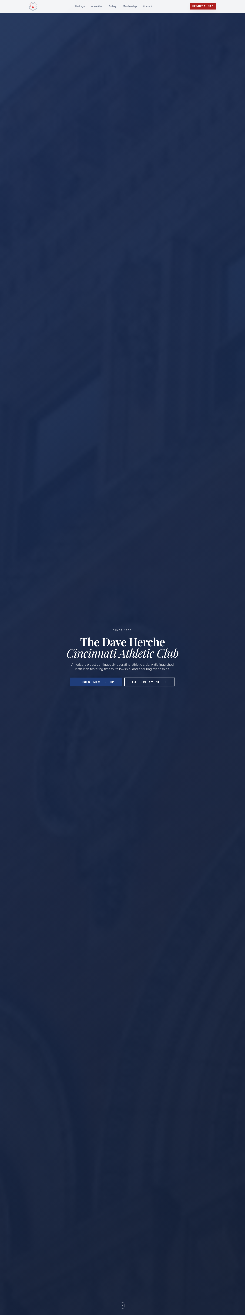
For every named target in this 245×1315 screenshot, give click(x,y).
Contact (147, 6)
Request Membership (96, 682)
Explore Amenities (149, 682)
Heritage (80, 6)
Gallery (113, 6)
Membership (130, 6)
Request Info (203, 6)
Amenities (96, 6)
